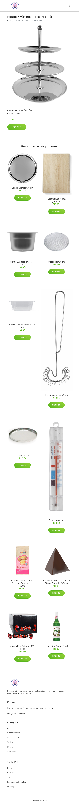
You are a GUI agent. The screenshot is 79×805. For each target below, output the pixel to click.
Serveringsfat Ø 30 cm (22, 188)
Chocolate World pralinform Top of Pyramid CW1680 (56, 581)
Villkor (10, 777)
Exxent (32, 110)
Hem (9, 20)
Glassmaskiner (13, 733)
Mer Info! (17, 127)
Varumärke (23, 110)
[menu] (69, 5)
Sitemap (11, 787)
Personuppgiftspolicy (16, 782)
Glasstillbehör (13, 737)
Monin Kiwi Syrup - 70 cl (56, 646)
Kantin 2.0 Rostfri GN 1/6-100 (22, 263)
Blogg (10, 768)
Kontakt (10, 772)
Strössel (10, 742)
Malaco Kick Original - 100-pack (22, 647)
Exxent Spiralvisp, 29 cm (56, 395)
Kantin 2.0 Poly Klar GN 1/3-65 (22, 326)
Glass (9, 728)
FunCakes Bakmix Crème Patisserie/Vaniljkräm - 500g (22, 583)
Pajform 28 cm (22, 455)
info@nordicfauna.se (16, 713)
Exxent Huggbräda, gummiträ (57, 200)
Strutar (10, 747)
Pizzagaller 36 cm (56, 262)
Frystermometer (56, 520)
